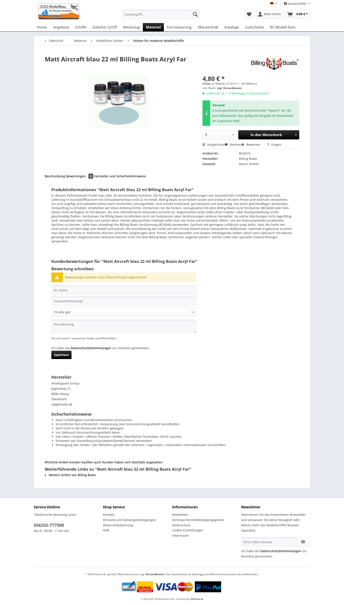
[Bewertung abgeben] (123, 312)
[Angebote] (61, 27)
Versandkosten (155, 574)
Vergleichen (213, 144)
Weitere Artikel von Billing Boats (70, 475)
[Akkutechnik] (208, 27)
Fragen (274, 144)
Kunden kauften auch (85, 462)
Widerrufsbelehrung (118, 525)
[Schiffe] (81, 27)
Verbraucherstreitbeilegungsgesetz (198, 520)
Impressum (180, 535)
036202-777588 (49, 525)
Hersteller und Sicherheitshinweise (120, 176)
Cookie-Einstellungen (187, 530)
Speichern (61, 355)
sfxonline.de (196, 598)
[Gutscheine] (254, 27)
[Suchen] (195, 14)
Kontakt (108, 514)
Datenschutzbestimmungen (90, 348)
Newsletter (180, 514)
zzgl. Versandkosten (229, 88)
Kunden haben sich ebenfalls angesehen (132, 462)
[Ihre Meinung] (123, 326)
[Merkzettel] (249, 14)
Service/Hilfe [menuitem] (295, 4)
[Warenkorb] (297, 14)
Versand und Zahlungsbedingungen (129, 520)
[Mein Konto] (269, 14)
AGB (106, 530)
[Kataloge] (231, 27)
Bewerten (251, 144)
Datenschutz (181, 525)
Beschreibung (55, 176)
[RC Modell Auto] (283, 27)
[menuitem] (161, 16)
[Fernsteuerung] (179, 27)
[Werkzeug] (131, 27)
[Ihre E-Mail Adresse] (268, 541)
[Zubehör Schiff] (105, 27)
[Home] (42, 27)
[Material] (153, 27)
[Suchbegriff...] (161, 14)
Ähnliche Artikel (56, 462)
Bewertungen (80, 176)
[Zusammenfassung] (123, 301)
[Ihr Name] (123, 290)
